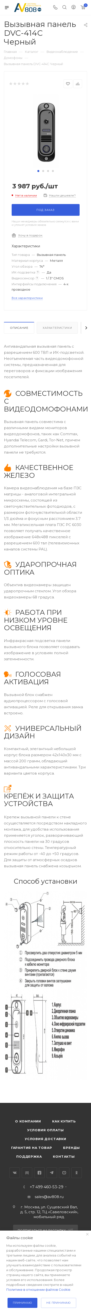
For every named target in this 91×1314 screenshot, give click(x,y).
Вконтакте (14, 1172)
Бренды (71, 1148)
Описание (19, 328)
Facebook (39, 1172)
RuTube (27, 1172)
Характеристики (57, 328)
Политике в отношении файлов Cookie (38, 1289)
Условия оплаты (45, 1130)
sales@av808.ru (49, 1196)
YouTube (64, 1172)
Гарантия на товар (31, 1148)
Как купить (64, 1121)
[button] (38, 171)
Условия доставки (45, 1139)
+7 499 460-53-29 (46, 1187)
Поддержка (29, 1156)
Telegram (52, 1172)
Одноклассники (76, 1172)
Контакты (63, 1156)
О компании (28, 1121)
